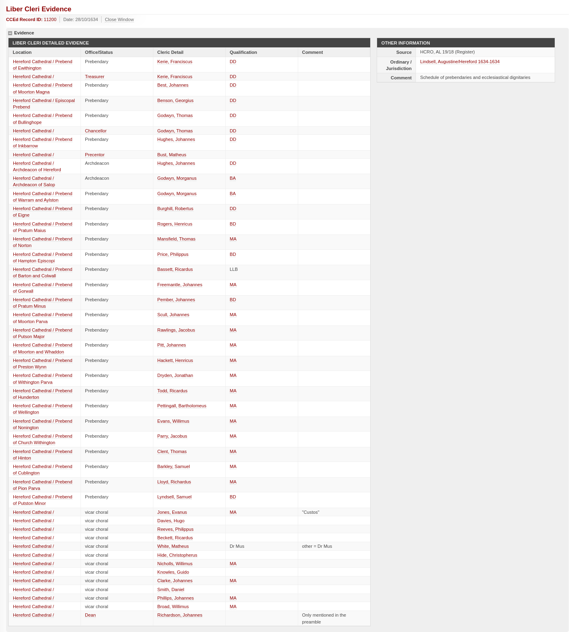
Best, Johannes (173, 85)
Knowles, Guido (173, 572)
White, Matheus (173, 546)
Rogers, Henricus (174, 223)
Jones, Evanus (172, 512)
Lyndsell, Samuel (174, 496)
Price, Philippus (173, 254)
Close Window (119, 19)
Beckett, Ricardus (175, 537)
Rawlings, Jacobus (176, 330)
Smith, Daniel (170, 589)
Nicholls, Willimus (175, 563)
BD (233, 223)
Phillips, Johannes (175, 598)
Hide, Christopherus (177, 555)
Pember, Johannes (176, 299)
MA (233, 238)
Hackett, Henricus (175, 360)
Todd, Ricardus (172, 390)
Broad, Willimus (173, 606)
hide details (10, 33)
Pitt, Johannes (171, 345)
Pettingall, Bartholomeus (181, 405)
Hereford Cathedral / (33, 76)
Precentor (95, 154)
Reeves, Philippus (175, 529)
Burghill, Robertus (175, 208)
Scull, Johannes (173, 314)
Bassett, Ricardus (175, 269)
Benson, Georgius (175, 100)
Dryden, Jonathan (175, 375)
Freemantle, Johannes (179, 284)
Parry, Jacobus (172, 436)
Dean (90, 615)
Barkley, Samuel (173, 466)
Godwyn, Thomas (175, 115)
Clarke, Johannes (175, 580)
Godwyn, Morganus (177, 178)
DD (233, 61)
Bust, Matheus (172, 154)
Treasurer (94, 76)
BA (233, 178)
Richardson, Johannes (179, 615)
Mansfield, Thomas (176, 238)
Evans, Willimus (173, 421)
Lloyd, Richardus (174, 481)
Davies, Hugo (170, 520)
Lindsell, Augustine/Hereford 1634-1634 (460, 61)
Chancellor (95, 130)
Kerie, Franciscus (174, 61)
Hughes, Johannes (176, 139)
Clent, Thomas (172, 451)
